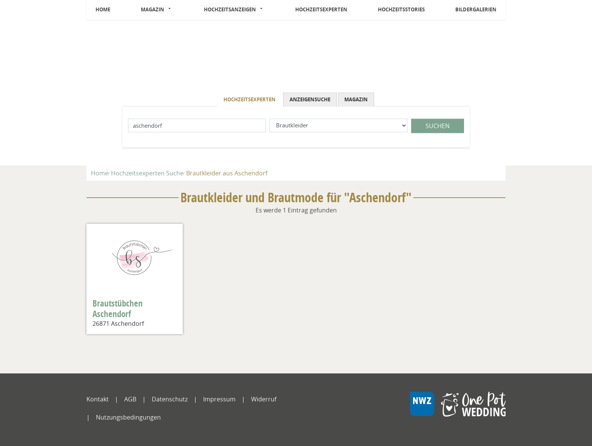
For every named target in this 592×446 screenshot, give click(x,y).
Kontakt (97, 399)
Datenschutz (170, 399)
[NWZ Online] (458, 410)
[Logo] (296, 58)
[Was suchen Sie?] (338, 126)
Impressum (219, 399)
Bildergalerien (475, 9)
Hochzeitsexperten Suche (147, 173)
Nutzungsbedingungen (128, 417)
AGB (130, 399)
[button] (171, 9)
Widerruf (263, 399)
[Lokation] (197, 126)
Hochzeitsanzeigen (230, 9)
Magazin (152, 9)
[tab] (250, 100)
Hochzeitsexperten (321, 9)
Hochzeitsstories (401, 9)
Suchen (438, 126)
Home (103, 9)
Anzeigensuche (310, 99)
